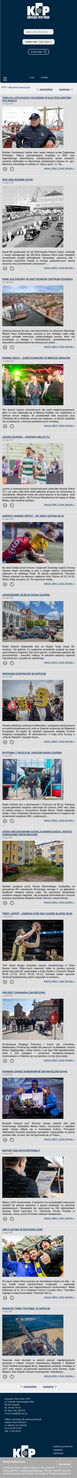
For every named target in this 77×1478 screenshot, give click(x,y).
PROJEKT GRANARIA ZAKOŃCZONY (24, 992)
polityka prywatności (62, 1446)
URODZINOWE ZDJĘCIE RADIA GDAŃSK (26, 595)
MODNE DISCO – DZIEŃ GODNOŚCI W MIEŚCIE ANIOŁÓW (36, 358)
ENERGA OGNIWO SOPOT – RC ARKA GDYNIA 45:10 (33, 516)
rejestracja (58, 1453)
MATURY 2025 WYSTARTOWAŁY (21, 1150)
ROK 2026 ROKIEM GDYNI (17, 179)
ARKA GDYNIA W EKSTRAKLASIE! (22, 1229)
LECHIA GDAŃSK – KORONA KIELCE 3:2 (26, 437)
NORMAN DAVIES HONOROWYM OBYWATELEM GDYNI (34, 1071)
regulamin (58, 1450)
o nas (31, 77)
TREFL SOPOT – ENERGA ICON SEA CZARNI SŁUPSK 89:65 (37, 913)
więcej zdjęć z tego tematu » (59, 168)
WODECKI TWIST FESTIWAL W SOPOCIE (26, 1308)
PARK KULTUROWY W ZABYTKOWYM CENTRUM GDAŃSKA (37, 279)
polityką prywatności (32, 1470)
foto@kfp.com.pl (19, 1413)
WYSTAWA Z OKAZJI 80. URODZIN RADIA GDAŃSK (32, 752)
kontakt (44, 77)
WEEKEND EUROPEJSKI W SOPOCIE (24, 673)
